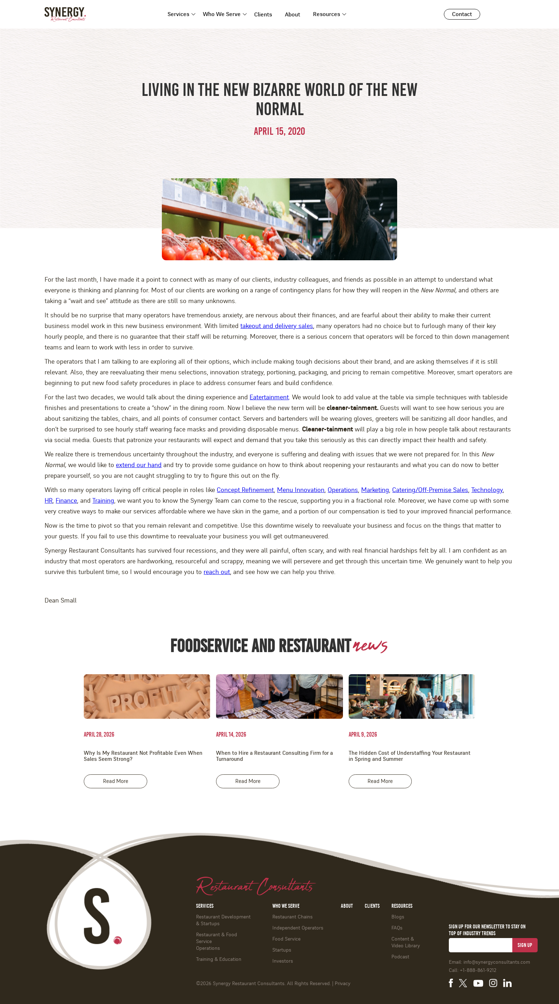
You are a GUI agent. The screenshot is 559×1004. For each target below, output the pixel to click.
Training (103, 501)
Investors (282, 961)
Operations (343, 490)
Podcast (400, 956)
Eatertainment (269, 397)
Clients (263, 14)
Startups (281, 950)
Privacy (342, 983)
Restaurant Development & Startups (223, 920)
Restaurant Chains (292, 917)
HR (48, 501)
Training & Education (218, 959)
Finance (66, 501)
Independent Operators (297, 928)
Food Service (286, 939)
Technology (487, 490)
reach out (217, 572)
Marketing (375, 490)
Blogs (397, 917)
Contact (462, 14)
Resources (326, 14)
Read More (115, 781)
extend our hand (138, 465)
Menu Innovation (300, 490)
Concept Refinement (245, 490)
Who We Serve (222, 14)
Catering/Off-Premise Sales (430, 490)
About (292, 14)
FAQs (396, 928)
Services (178, 14)
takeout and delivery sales (276, 326)
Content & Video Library (405, 942)
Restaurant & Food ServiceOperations (216, 941)
